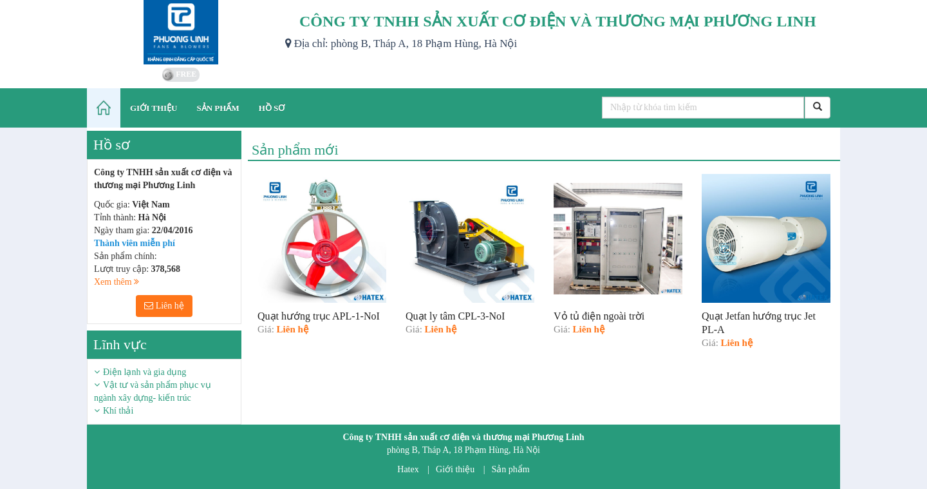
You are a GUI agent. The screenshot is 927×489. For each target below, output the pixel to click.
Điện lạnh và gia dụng (144, 372)
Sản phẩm (511, 469)
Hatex (407, 469)
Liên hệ (164, 306)
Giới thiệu (455, 469)
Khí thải (118, 411)
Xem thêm (116, 282)
